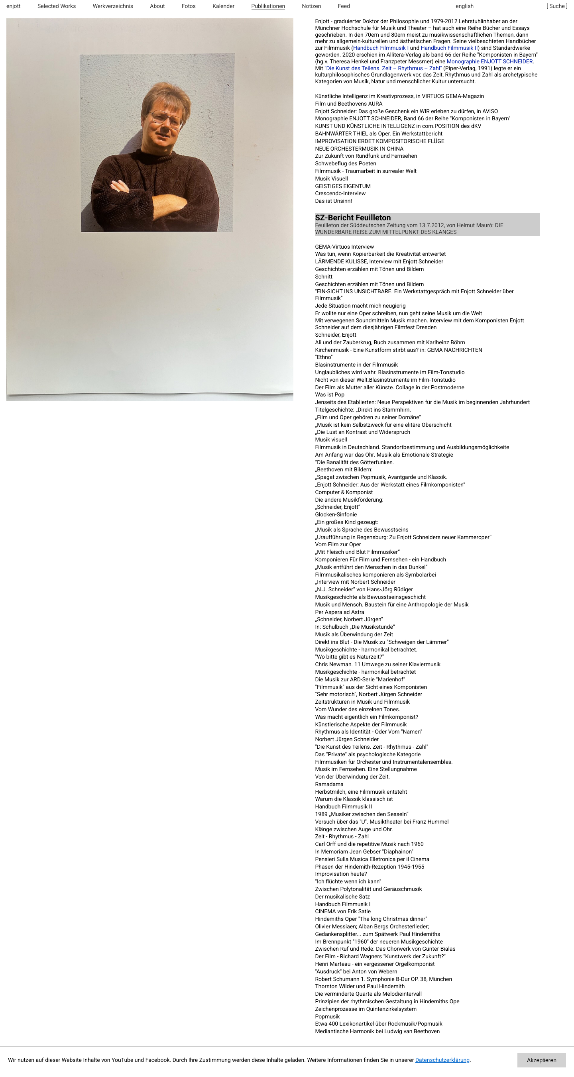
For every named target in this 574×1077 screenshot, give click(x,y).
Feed (344, 6)
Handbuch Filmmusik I (381, 48)
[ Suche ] (557, 6)
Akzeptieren (541, 1060)
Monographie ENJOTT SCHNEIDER (490, 62)
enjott (13, 6)
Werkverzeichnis (113, 6)
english (465, 6)
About (157, 6)
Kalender (223, 6)
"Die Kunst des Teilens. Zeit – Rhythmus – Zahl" (383, 68)
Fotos (189, 6)
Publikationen (268, 6)
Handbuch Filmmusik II (449, 48)
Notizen (311, 6)
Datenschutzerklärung (442, 1060)
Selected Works (56, 6)
